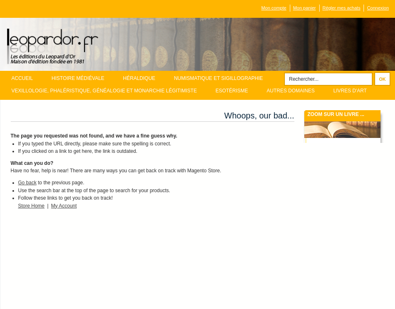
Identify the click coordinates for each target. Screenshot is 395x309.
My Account (64, 206)
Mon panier (304, 7)
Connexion (378, 7)
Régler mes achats (342, 7)
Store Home (31, 206)
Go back (27, 183)
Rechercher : (279, 76)
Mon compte (274, 7)
